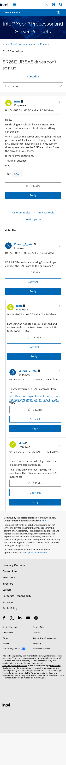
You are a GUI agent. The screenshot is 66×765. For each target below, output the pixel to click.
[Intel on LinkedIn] (20, 618)
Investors (7, 583)
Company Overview (13, 565)
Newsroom (8, 577)
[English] (53, 4)
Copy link (33, 282)
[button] (59, 102)
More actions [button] (12, 86)
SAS (16, 173)
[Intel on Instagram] (36, 618)
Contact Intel (9, 571)
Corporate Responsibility (16, 596)
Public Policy (9, 608)
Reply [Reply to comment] (33, 291)
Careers (6, 589)
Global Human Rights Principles (25, 672)
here (44, 520)
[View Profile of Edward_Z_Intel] (25, 244)
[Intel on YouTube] (28, 618)
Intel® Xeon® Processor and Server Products (27, 43)
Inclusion (7, 602)
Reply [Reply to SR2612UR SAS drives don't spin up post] (33, 195)
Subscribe (33, 76)
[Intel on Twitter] (12, 618)
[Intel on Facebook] (4, 618)
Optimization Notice (37, 552)
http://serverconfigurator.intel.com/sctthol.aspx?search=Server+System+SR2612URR (34, 397)
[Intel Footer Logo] (6, 704)
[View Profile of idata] (18, 101)
